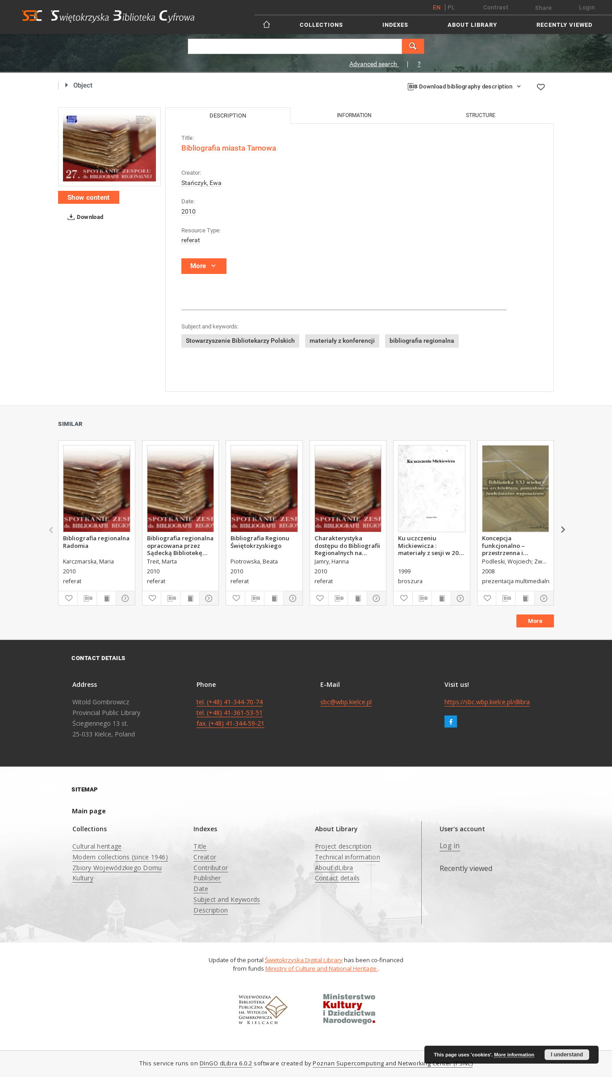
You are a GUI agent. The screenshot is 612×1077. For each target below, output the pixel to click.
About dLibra (334, 867)
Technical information (347, 857)
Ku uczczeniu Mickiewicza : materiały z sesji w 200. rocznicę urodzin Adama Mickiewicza (431, 545)
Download (84, 217)
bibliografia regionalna (422, 340)
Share (543, 7)
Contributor (210, 867)
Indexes (395, 24)
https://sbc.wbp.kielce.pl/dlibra (487, 702)
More (535, 621)
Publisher (207, 878)
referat (190, 240)
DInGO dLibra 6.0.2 (226, 1063)
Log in (450, 845)
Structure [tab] (480, 115)
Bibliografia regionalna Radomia (96, 541)
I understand (567, 1055)
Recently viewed (564, 24)
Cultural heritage (97, 846)
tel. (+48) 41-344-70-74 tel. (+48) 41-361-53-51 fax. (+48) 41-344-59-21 (230, 713)
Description (210, 910)
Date (200, 888)
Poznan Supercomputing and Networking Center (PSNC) (393, 1063)
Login (587, 7)
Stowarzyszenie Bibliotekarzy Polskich (240, 340)
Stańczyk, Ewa (201, 182)
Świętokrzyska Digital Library (304, 960)
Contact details (337, 878)
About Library (472, 24)
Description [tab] (228, 115)
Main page (89, 811)
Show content (88, 198)
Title (199, 846)
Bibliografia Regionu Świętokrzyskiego (260, 541)
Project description (343, 846)
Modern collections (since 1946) (120, 857)
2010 (188, 211)
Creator (204, 857)
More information (514, 1054)
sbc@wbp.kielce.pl (346, 702)
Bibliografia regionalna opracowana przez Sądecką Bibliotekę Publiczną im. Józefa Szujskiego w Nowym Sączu (180, 545)
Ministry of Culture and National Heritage (321, 968)
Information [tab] (354, 115)
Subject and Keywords (226, 899)
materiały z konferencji (342, 340)
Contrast (495, 7)
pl (451, 7)
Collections (321, 24)
